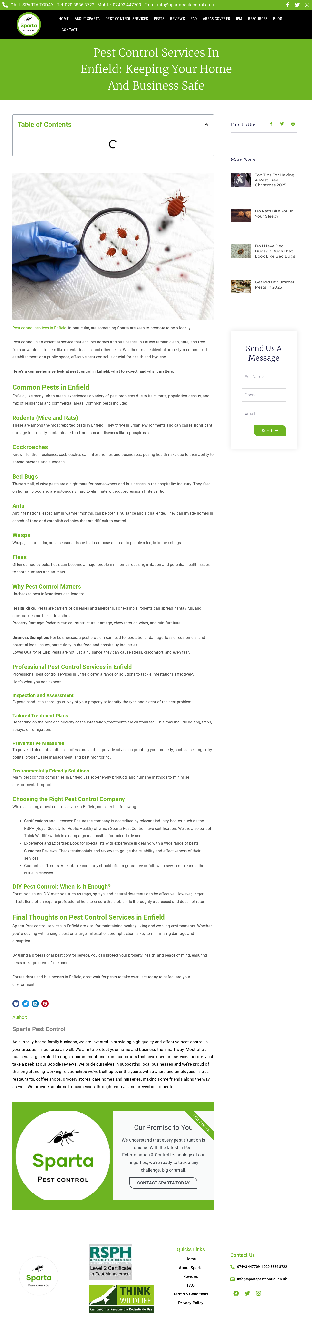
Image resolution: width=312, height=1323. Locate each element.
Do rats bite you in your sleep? (274, 214)
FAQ (194, 18)
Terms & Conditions (190, 1294)
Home (64, 18)
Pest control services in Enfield (39, 328)
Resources (258, 18)
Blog (277, 18)
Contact (70, 30)
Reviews (177, 18)
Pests (159, 18)
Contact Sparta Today (163, 1182)
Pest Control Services (127, 18)
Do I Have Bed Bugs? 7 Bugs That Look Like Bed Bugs (275, 251)
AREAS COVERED (216, 18)
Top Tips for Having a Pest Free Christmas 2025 (274, 180)
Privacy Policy (190, 1303)
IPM (239, 18)
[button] (206, 124)
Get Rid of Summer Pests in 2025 (274, 285)
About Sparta (87, 18)
